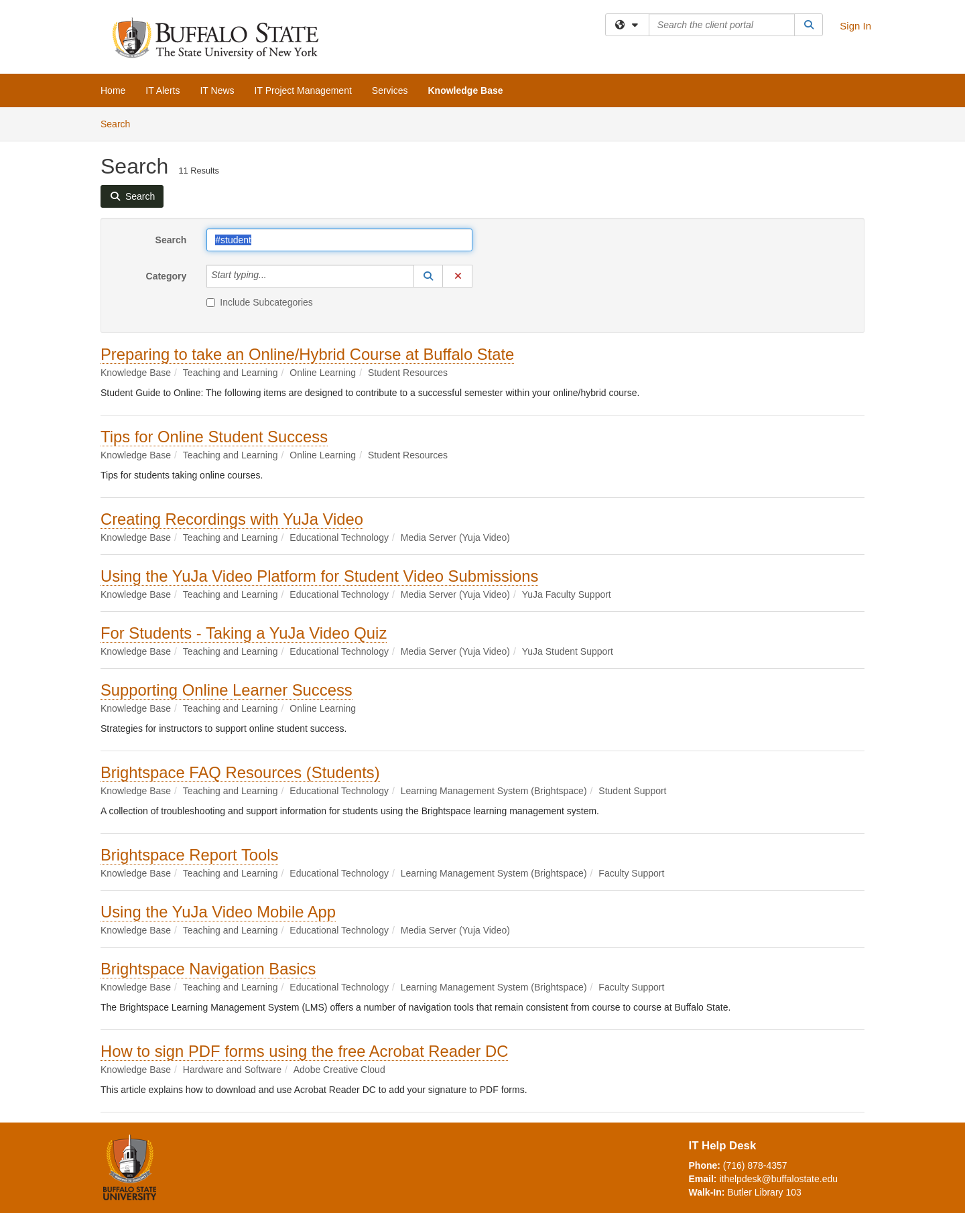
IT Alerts (162, 90)
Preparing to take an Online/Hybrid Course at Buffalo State (307, 354)
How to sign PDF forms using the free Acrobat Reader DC (304, 1051)
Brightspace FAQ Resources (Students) (240, 772)
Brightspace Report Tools (189, 855)
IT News (217, 90)
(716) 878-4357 (755, 1165)
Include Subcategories (259, 302)
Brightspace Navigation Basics (208, 969)
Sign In (855, 25)
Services (390, 90)
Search (120, 123)
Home (113, 90)
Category (166, 276)
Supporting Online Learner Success (226, 690)
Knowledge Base (465, 90)
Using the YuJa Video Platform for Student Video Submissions (319, 576)
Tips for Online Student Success (214, 437)
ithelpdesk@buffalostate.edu (778, 1178)
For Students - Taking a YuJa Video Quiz (244, 633)
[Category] (274, 276)
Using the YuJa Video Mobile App (218, 912)
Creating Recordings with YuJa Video (232, 519)
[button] (428, 276)
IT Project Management (303, 90)
